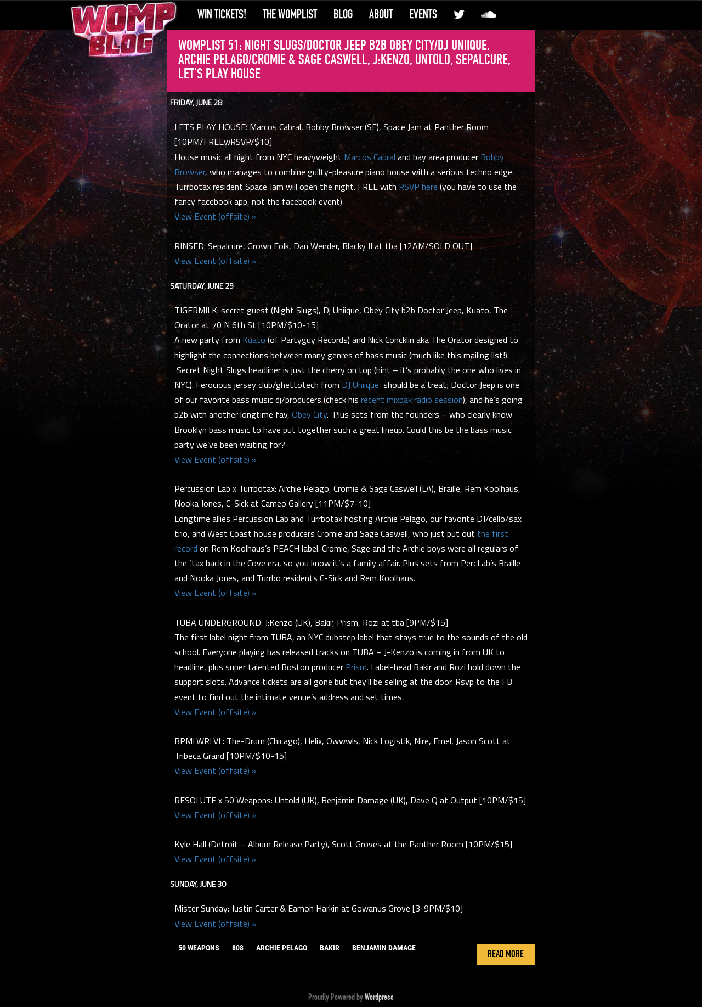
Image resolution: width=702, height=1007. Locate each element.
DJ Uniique (360, 384)
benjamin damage (384, 947)
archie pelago (281, 947)
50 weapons (198, 947)
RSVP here (418, 186)
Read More (506, 954)
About (381, 14)
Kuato (253, 339)
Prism (356, 666)
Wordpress (379, 997)
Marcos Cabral (369, 157)
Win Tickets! (221, 14)
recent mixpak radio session (412, 399)
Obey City (309, 414)
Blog (343, 14)
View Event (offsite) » (215, 216)
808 (238, 947)
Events (423, 14)
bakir (329, 947)
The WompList (290, 14)
